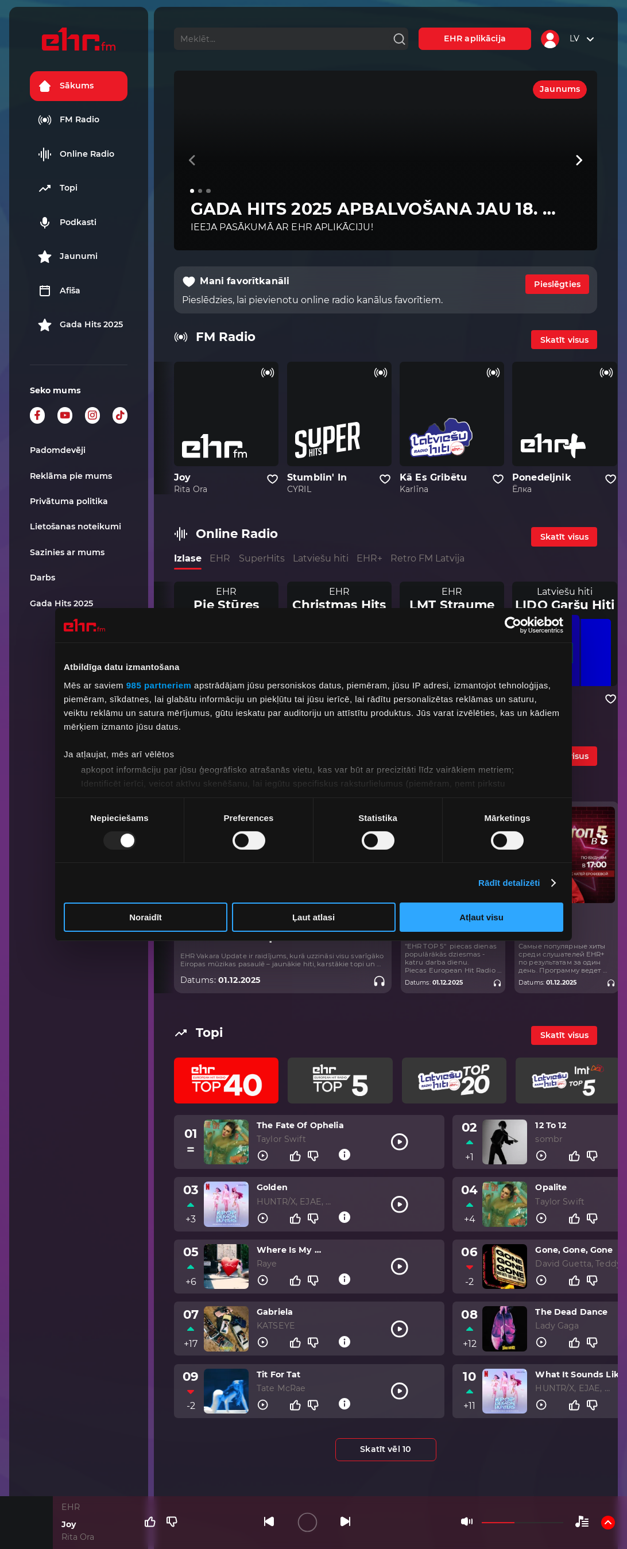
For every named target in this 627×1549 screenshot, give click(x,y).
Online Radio (76, 154)
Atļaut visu (481, 917)
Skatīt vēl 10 (385, 1449)
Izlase (188, 558)
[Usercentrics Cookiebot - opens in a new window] (513, 625)
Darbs (42, 577)
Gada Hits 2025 (80, 325)
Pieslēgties (557, 284)
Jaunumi (68, 257)
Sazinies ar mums (67, 552)
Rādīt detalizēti (509, 883)
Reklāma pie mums (71, 476)
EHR (220, 558)
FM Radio (68, 120)
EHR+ (369, 558)
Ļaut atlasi (313, 917)
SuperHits (262, 558)
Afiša (59, 291)
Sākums (66, 86)
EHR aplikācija (475, 38)
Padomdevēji (58, 450)
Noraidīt (145, 917)
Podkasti (67, 223)
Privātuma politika (69, 501)
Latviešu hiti (321, 558)
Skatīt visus (564, 340)
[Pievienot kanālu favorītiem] (272, 479)
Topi (58, 188)
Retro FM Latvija (427, 558)
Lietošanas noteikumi (75, 526)
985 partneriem (159, 685)
